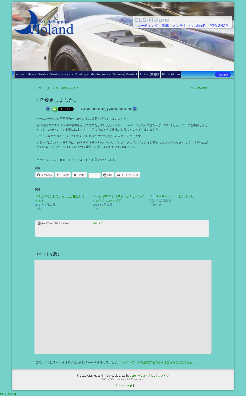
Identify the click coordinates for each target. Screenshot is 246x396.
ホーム (20, 74)
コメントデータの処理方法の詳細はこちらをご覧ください (158, 362)
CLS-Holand (152, 19)
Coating (80, 74)
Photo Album (171, 74)
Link (143, 74)
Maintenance (99, 74)
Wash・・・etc (60, 74)
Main (30, 74)
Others (117, 74)
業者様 (154, 74)
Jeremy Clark (138, 375)
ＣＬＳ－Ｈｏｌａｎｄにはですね (171, 196)
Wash (42, 74)
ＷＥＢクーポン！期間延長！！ (58, 88)
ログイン (163, 375)
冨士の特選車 (199, 88)
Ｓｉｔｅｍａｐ (122, 385)
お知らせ (98, 222)
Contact (131, 74)
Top (153, 375)
